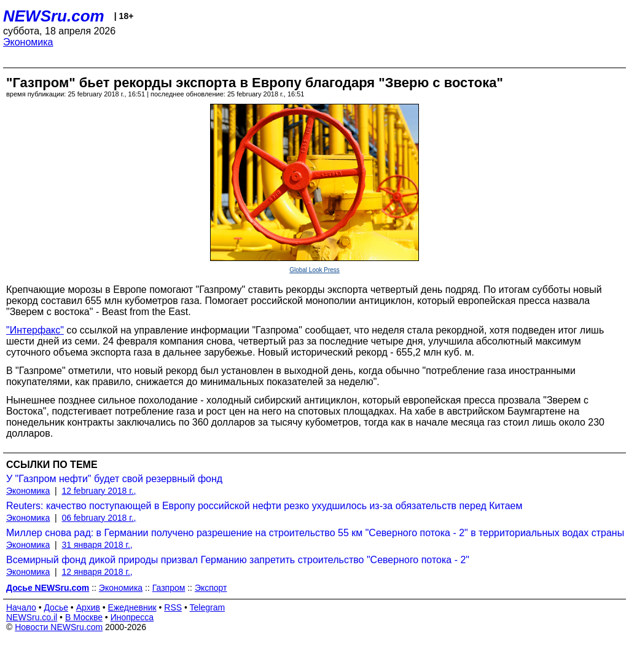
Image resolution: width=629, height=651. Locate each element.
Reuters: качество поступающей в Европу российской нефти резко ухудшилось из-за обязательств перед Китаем (264, 506)
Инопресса (132, 617)
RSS (173, 607)
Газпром (169, 588)
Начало (21, 607)
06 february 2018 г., (99, 518)
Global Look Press (314, 270)
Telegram (207, 607)
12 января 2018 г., (97, 572)
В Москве (84, 617)
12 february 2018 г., (99, 491)
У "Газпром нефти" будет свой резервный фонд (114, 479)
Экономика (28, 42)
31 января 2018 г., (97, 545)
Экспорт (211, 588)
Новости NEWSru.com (59, 627)
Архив (88, 607)
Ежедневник (132, 607)
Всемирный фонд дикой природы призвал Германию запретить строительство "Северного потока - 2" (237, 560)
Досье (56, 607)
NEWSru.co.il (31, 617)
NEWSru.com (53, 16)
